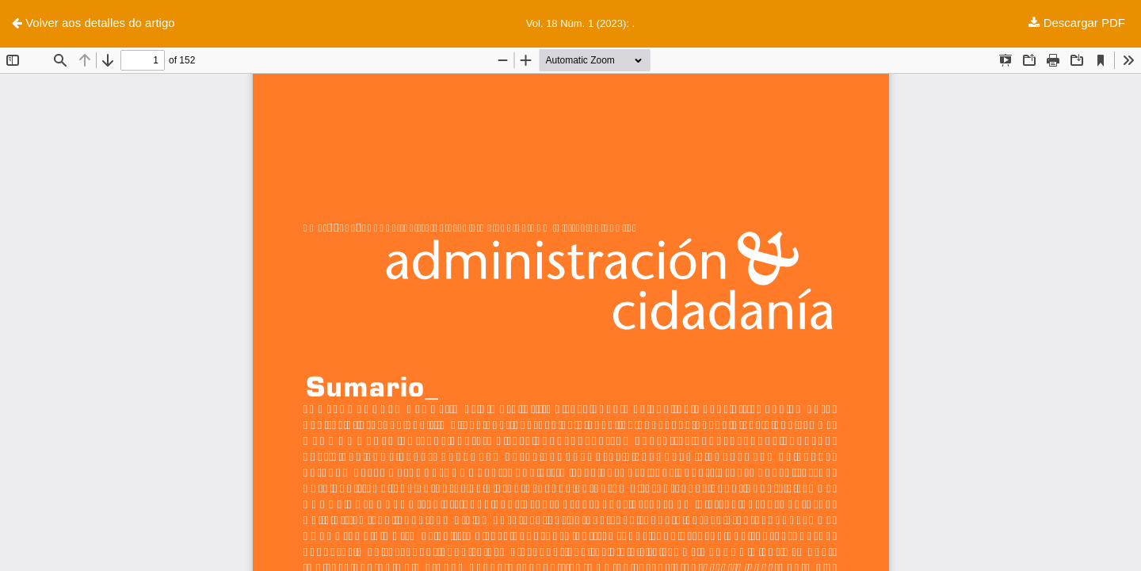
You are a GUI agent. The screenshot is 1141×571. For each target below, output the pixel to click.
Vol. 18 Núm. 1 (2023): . (580, 23)
